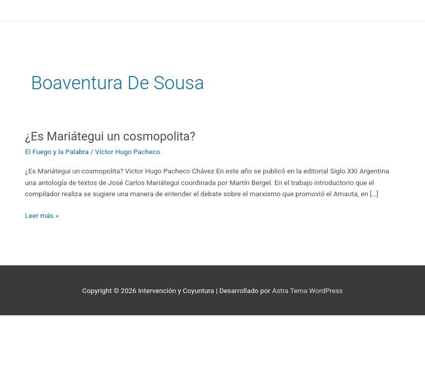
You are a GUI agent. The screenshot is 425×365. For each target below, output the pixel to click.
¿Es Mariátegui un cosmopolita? (110, 136)
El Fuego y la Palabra (57, 152)
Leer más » (41, 215)
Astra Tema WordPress (307, 290)
